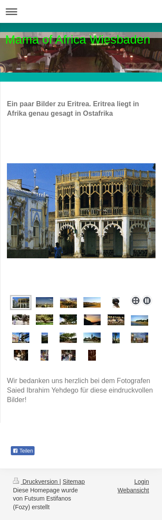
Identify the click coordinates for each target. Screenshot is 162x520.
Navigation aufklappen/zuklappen (81, 11)
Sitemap (74, 481)
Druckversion (36, 481)
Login (141, 481)
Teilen (23, 451)
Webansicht (133, 490)
